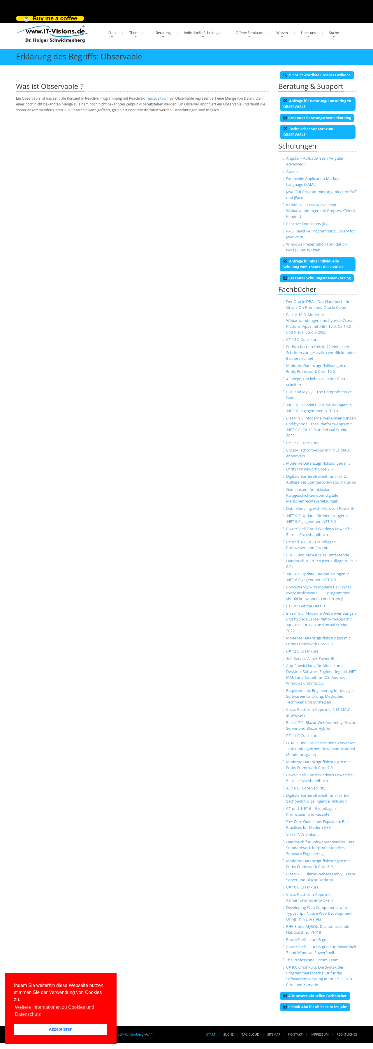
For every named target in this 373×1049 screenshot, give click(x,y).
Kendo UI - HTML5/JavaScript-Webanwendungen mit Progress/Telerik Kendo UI (321, 210)
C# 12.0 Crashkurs (302, 651)
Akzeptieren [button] (61, 1029)
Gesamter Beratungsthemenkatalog (317, 117)
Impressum (319, 1034)
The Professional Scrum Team (312, 959)
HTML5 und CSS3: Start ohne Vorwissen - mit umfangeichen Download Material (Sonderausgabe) (321, 748)
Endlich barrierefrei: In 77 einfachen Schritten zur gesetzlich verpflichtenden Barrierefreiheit (321, 352)
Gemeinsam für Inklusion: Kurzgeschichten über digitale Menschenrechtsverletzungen (312, 495)
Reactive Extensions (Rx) (307, 223)
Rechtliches (347, 1034)
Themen (135, 32)
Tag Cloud (250, 1034)
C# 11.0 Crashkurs (302, 735)
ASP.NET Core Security (306, 788)
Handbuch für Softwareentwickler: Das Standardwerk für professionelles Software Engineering (320, 847)
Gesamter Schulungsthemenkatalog (317, 278)
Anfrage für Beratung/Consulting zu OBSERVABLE (317, 103)
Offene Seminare (249, 32)
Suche (334, 32)
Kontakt (295, 1034)
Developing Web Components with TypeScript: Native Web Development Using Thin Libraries (319, 913)
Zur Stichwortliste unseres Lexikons (317, 75)
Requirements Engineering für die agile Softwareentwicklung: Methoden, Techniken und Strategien (320, 696)
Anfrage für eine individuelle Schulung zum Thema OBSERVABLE (313, 264)
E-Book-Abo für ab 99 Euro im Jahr (315, 1006)
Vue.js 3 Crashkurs (302, 834)
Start (112, 32)
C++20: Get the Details (305, 606)
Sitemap (273, 1034)
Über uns (308, 32)
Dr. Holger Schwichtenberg (121, 1034)
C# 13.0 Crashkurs (302, 442)
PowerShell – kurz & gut (307, 939)
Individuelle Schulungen (203, 32)
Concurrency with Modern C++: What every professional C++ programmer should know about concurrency (318, 592)
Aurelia (292, 171)
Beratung (163, 32)
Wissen (282, 32)
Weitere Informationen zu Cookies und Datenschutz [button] (54, 1011)
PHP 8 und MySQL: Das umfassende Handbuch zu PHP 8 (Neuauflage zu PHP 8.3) (321, 560)
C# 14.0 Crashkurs (302, 339)
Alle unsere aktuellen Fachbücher (315, 995)
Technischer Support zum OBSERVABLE (308, 131)
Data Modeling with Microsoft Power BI (320, 508)
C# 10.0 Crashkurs (302, 887)
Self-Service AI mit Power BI (310, 658)
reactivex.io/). (157, 98)
